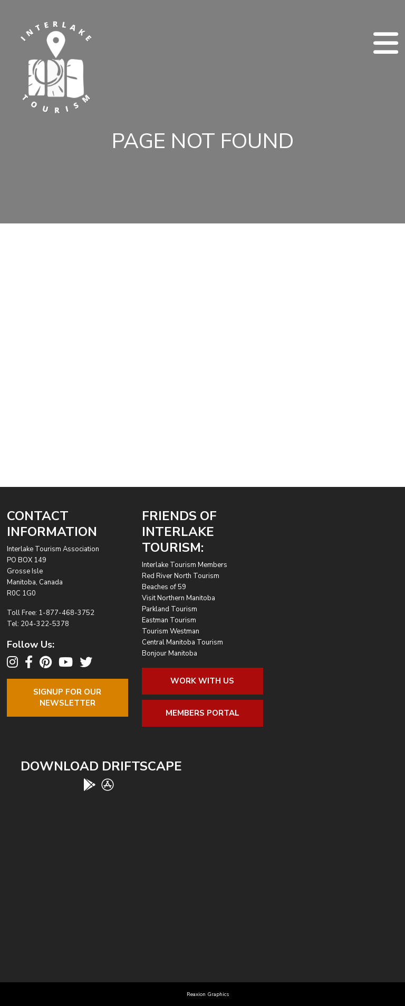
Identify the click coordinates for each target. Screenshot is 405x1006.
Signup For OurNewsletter (67, 697)
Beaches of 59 (164, 587)
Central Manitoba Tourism (182, 642)
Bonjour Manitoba (169, 653)
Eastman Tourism (169, 620)
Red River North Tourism (180, 576)
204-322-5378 (45, 624)
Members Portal (202, 713)
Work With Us (202, 681)
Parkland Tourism (169, 609)
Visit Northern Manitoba (178, 598)
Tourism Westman (170, 631)
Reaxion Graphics (208, 994)
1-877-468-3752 (66, 613)
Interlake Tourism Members (184, 565)
